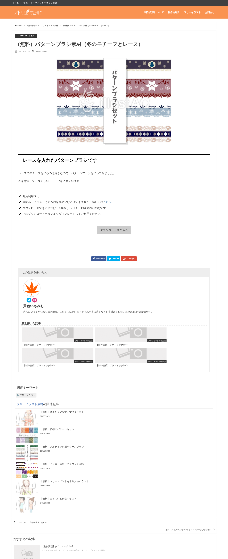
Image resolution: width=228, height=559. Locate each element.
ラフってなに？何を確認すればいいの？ (43, 435)
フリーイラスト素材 (27, 36)
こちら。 (108, 202)
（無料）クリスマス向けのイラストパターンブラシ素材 (175, 445)
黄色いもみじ (54, 287)
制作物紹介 (174, 12)
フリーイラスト (192, 12)
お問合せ (210, 12)
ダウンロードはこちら (114, 230)
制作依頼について (154, 12)
